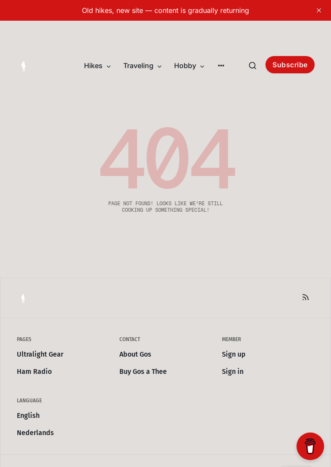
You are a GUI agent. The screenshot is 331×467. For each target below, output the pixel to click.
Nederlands (35, 433)
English (28, 415)
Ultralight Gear (40, 354)
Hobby (189, 65)
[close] (319, 10)
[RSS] (305, 297)
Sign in (233, 371)
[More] (221, 65)
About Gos (135, 354)
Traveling (142, 65)
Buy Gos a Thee (143, 371)
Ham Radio (34, 371)
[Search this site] (252, 65)
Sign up (234, 354)
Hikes (97, 65)
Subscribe (290, 64)
